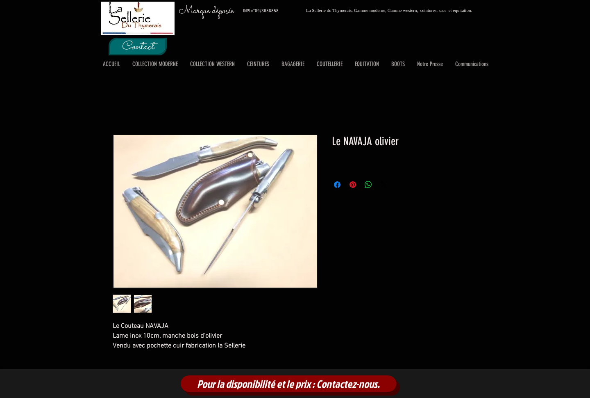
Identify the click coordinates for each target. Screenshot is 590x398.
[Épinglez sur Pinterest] (353, 185)
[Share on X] (384, 185)
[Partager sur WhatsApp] (368, 185)
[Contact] (138, 46)
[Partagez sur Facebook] (337, 185)
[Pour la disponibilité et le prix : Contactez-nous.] (288, 383)
